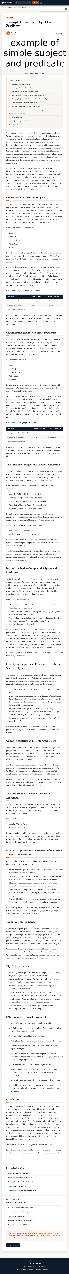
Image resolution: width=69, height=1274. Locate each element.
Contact (30, 1269)
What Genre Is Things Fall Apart (18, 1173)
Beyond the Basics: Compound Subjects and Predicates (28, 95)
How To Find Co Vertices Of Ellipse (18, 1225)
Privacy (45, 1269)
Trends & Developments (19, 114)
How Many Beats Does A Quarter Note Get (21, 1182)
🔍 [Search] (29, 2)
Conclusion (15, 124)
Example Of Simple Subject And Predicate (39, 1233)
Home (18, 1269)
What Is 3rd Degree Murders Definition (20, 1177)
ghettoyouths (7, 3)
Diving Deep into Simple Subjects (21, 84)
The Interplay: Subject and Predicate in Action (25, 91)
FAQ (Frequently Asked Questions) (21, 121)
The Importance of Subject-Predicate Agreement (26, 106)
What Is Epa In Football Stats (17, 1186)
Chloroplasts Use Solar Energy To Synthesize (22, 1190)
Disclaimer (38, 1269)
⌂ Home (35, 2)
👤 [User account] (41, 3)
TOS (51, 1269)
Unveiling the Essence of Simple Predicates (24, 88)
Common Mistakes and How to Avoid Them (24, 102)
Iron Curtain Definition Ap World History (20, 1207)
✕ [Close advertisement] (66, 9)
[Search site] (23, 2)
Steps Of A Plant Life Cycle (16, 1216)
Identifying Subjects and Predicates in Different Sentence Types (30, 99)
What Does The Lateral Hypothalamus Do (21, 1220)
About (24, 1269)
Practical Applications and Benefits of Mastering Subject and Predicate (32, 110)
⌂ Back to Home (13, 1245)
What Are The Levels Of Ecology (18, 1212)
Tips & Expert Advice (17, 117)
